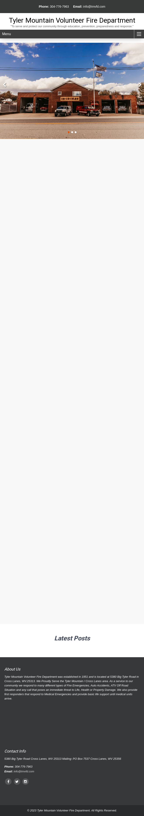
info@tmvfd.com (94, 6)
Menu (6, 34)
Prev (4, 85)
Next (139, 85)
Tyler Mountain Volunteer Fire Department (72, 20)
